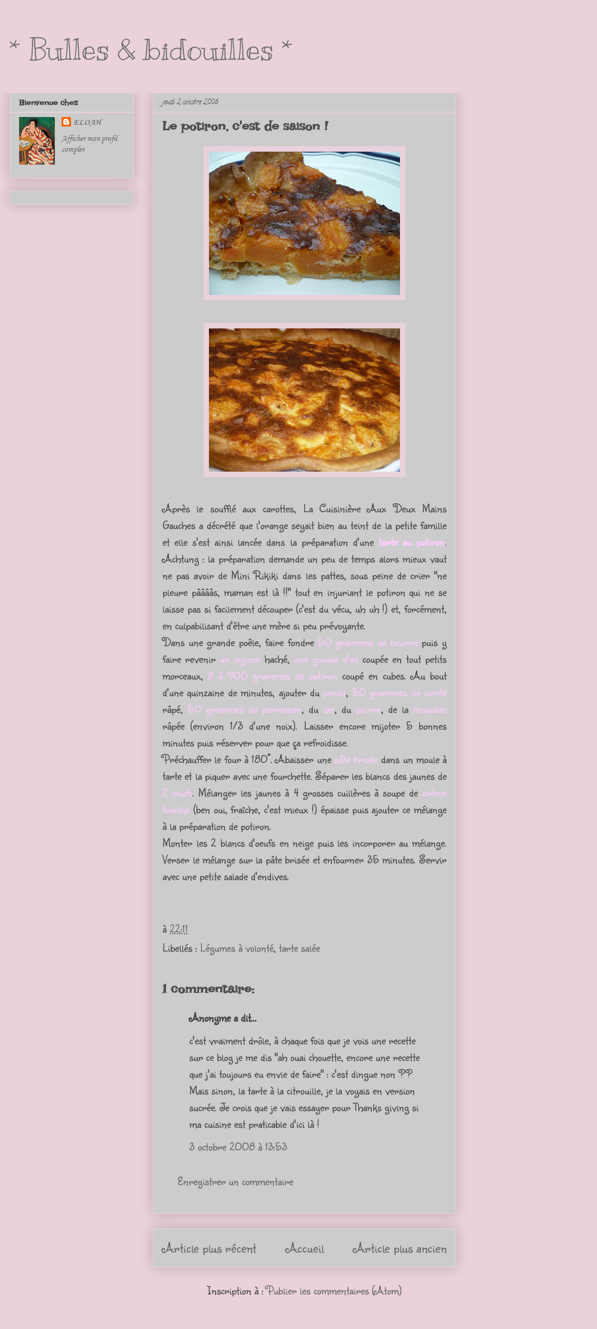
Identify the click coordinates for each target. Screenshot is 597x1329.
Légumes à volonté (236, 947)
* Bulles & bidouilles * (151, 49)
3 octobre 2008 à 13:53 (238, 1146)
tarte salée (299, 947)
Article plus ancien (400, 1247)
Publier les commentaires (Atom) (334, 1290)
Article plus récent (209, 1247)
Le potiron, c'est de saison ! (245, 126)
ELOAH (87, 122)
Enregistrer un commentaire (235, 1181)
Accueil (305, 1247)
